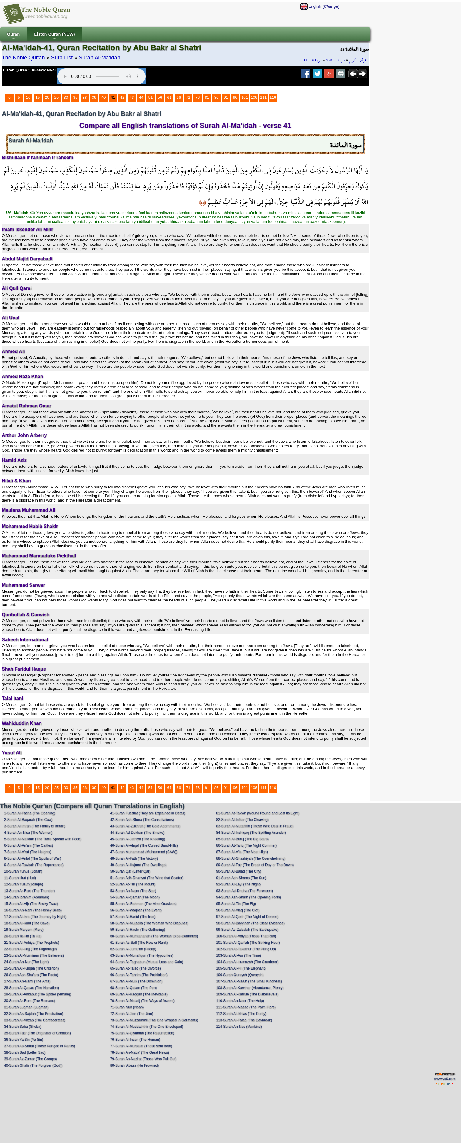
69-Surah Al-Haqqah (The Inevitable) (139, 994)
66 (179, 97)
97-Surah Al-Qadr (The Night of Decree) (247, 917)
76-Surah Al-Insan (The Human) (135, 1039)
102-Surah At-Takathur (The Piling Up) (246, 949)
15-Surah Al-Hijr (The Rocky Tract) (31, 904)
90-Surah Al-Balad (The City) (238, 871)
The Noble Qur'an (23, 57)
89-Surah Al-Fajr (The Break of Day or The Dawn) (255, 865)
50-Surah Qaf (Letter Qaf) (130, 871)
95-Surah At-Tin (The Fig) (236, 904)
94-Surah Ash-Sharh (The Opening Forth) (248, 897)
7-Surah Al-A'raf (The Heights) (27, 852)
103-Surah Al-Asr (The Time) (238, 955)
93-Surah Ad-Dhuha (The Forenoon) (244, 891)
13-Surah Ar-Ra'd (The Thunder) (29, 891)
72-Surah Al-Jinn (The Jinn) (131, 1014)
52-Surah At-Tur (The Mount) (133, 884)
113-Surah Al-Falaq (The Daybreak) (244, 1020)
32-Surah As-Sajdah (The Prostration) (33, 1014)
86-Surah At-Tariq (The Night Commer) (246, 845)
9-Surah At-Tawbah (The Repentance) (34, 865)
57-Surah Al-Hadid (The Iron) (133, 917)
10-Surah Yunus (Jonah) (23, 871)
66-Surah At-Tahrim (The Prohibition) (139, 975)
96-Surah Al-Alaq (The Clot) (237, 910)
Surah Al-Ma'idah (100, 57)
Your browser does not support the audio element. (101, 76)
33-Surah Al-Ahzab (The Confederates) (34, 1020)
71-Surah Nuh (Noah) (127, 1007)
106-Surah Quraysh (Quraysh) (239, 975)
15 (38, 97)
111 (263, 97)
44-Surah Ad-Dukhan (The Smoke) (137, 832)
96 (235, 97)
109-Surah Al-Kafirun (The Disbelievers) (247, 994)
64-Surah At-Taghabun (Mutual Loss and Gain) (146, 962)
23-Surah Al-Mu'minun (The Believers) (34, 955)
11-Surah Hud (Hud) (20, 878)
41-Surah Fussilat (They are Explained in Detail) (147, 813)
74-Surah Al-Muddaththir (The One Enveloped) (146, 1027)
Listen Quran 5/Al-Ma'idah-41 (30, 70)
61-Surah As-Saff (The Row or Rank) (139, 942)
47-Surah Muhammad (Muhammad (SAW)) (144, 852)
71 (188, 97)
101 (244, 97)
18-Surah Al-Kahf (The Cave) (27, 923)
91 (226, 97)
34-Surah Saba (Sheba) (22, 1027)
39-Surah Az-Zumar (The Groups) (30, 1059)
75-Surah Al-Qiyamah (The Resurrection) (142, 1033)
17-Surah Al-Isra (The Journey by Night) (35, 917)
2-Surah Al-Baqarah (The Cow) (28, 820)
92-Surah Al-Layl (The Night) (238, 884)
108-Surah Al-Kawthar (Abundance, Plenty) (249, 988)
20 (47, 97)
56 (160, 97)
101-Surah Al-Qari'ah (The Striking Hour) (248, 942)
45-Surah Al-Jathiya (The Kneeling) (137, 839)
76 (198, 97)
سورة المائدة (335, 60)
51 (150, 97)
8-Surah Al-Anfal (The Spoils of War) (32, 858)
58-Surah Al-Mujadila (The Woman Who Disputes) (149, 923)
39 (94, 97)
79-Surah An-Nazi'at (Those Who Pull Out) (143, 1059)
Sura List (62, 57)
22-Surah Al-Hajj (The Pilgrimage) (30, 949)
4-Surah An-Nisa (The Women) (28, 832)
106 (254, 97)
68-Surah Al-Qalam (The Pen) (133, 988)
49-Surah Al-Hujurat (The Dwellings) (138, 865)
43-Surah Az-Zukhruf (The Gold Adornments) (145, 826)
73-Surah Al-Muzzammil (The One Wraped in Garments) (154, 1020)
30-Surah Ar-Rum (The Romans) (29, 1001)
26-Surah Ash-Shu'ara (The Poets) (31, 975)
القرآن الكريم (359, 60)
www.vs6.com (444, 1079)
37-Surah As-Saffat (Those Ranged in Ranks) (39, 1046)
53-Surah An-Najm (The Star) (133, 891)
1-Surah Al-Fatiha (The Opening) (29, 813)
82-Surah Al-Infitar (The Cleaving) (242, 820)
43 (132, 97)
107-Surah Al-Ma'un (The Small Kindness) (249, 981)
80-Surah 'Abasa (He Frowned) (134, 1065)
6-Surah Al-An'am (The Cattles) (28, 845)
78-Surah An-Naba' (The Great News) (139, 1052)
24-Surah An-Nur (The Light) (26, 962)
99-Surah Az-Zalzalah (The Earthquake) (247, 930)
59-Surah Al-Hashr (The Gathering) (137, 930)
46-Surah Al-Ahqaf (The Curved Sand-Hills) (144, 845)
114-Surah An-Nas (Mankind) (239, 1027)
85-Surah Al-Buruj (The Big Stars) (242, 839)
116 (273, 97)
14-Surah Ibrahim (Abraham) (26, 897)
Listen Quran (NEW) (54, 36)
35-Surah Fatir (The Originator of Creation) (37, 1033)
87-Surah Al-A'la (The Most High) (242, 852)
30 (66, 97)
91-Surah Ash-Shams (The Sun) (241, 878)
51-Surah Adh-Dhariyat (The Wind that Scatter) (146, 878)
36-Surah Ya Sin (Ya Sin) (23, 1039)
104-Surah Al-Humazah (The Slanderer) (247, 962)
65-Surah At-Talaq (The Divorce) (135, 968)
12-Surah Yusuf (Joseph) (23, 884)
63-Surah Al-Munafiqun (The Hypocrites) (141, 955)
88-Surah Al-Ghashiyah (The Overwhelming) (250, 858)
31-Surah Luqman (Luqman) (26, 1007)
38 (85, 97)
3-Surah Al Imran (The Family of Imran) (34, 826)
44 (141, 97)
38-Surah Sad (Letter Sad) (25, 1052)
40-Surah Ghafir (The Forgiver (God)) (33, 1065)
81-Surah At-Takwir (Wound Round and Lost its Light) (257, 813)
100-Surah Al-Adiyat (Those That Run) (246, 936)
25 (56, 97)
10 (28, 97)
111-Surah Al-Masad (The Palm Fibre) (246, 1007)
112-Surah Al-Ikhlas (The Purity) (241, 1014)
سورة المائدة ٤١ (310, 60)
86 (216, 97)
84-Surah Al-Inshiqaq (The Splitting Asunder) (251, 832)
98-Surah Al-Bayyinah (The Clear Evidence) (250, 923)
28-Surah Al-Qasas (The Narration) (31, 988)
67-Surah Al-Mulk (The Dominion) (136, 981)
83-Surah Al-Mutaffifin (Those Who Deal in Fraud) (254, 826)
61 (169, 97)
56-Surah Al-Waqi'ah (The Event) (136, 910)
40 (103, 97)
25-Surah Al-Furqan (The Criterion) (31, 968)
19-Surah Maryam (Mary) (24, 930)
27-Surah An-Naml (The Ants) (27, 981)
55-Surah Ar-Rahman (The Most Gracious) (143, 904)
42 (122, 97)
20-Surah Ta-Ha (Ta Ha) (22, 936)
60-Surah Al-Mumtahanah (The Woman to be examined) (154, 936)
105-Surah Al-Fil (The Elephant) (241, 968)
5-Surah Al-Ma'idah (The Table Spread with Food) (42, 839)
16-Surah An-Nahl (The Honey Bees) (33, 910)
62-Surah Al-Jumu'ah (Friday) (133, 949)
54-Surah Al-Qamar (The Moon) (135, 897)
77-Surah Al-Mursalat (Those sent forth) (141, 1046)
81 (207, 97)
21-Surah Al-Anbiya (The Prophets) (31, 942)
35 (75, 97)
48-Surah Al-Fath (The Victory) (134, 858)
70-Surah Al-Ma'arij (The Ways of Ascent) (142, 1001)
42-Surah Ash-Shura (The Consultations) (142, 820)
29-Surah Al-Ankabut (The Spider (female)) (37, 994)
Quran (13, 36)
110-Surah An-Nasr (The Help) (240, 1001)
